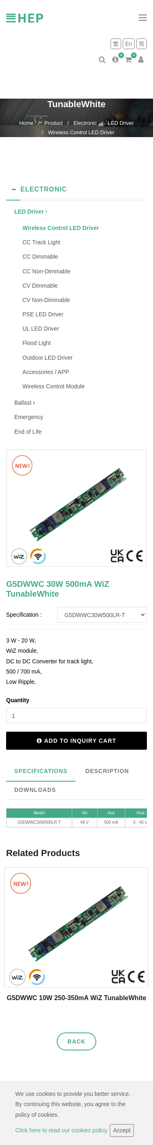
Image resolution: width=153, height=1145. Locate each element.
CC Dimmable (40, 256)
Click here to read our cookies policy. (63, 1130)
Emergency (28, 417)
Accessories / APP (45, 372)
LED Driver (121, 123)
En (128, 44)
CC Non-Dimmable (46, 271)
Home (26, 123)
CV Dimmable (40, 285)
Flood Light (36, 343)
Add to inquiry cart (76, 740)
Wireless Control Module (53, 386)
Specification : (24, 614)
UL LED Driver (40, 328)
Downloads (35, 790)
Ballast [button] (24, 402)
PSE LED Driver (42, 314)
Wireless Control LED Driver (81, 132)
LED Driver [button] (30, 211)
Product (53, 123)
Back (76, 1041)
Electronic (85, 123)
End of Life (28, 431)
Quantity (17, 700)
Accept (122, 1130)
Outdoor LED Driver (47, 357)
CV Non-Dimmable (46, 300)
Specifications (40, 771)
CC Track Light (41, 242)
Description (107, 771)
